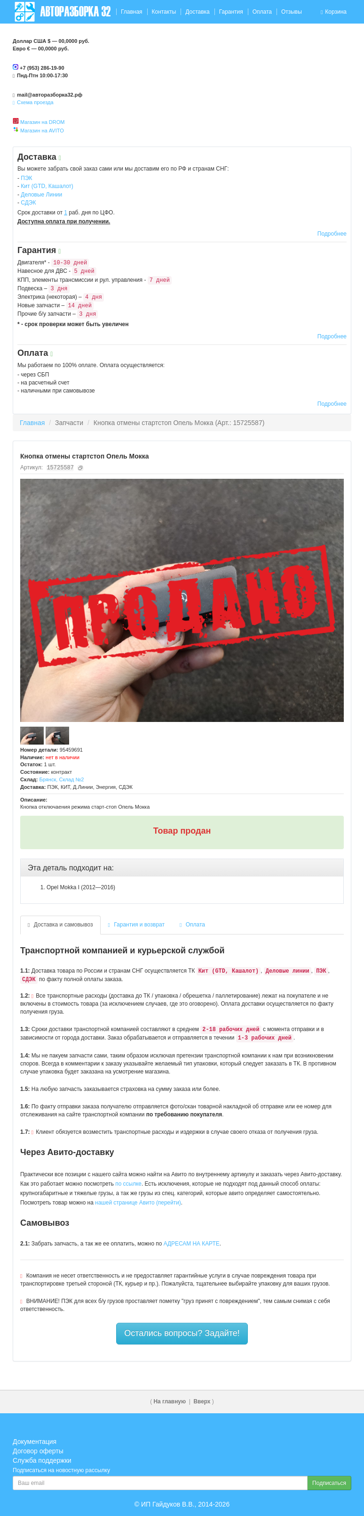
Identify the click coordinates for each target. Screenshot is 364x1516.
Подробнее (332, 233)
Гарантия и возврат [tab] (136, 924)
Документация (34, 1441)
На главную (170, 1401)
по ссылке (128, 1183)
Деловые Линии (41, 194)
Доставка (197, 11)
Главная (131, 11)
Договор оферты (38, 1451)
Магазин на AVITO (42, 130)
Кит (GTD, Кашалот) (47, 186)
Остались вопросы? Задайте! (182, 1333)
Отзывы (291, 11)
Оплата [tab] (192, 924)
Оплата (262, 11)
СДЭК (28, 202)
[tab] (182, 868)
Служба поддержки (42, 1460)
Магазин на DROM (42, 122)
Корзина (334, 11)
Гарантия (231, 11)
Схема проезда (33, 102)
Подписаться (329, 1483)
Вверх (201, 1401)
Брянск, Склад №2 (62, 779)
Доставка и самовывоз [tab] (60, 924)
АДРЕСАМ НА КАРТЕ (192, 1243)
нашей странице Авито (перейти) (138, 1202)
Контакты (163, 11)
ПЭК (26, 178)
